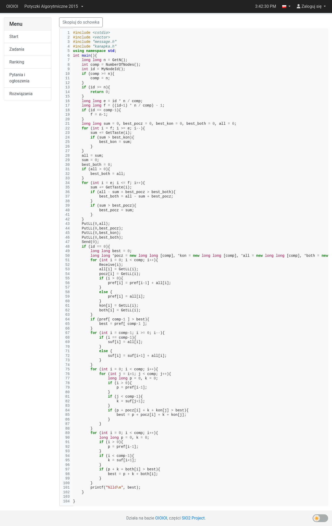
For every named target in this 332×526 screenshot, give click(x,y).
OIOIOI (12, 6)
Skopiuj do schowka (81, 22)
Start (13, 36)
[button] (53, 6)
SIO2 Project (193, 518)
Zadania (16, 49)
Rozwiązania (20, 93)
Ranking (16, 62)
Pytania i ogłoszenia (19, 77)
